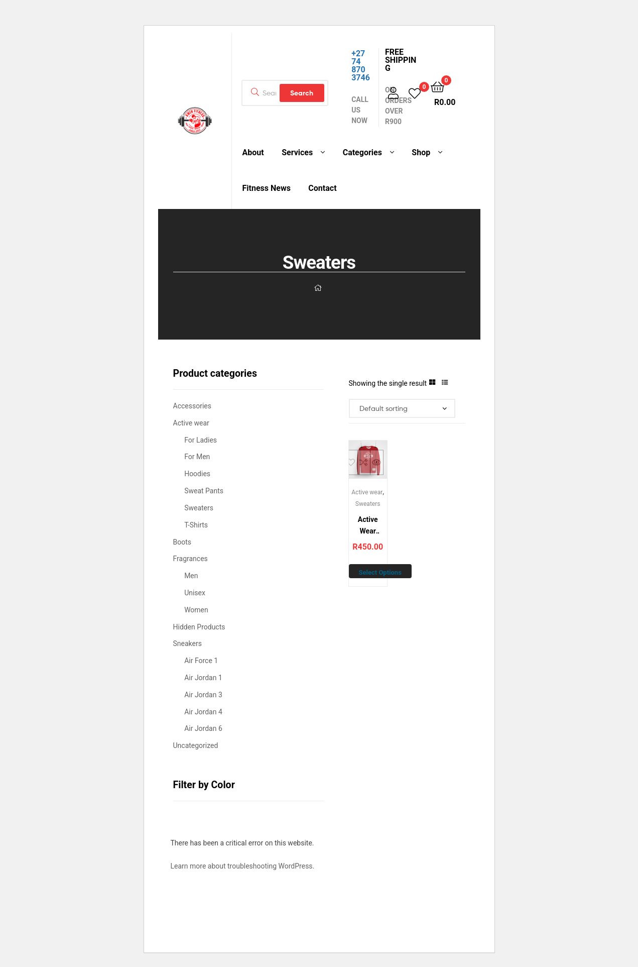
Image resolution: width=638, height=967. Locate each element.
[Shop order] (402, 408)
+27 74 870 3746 (360, 65)
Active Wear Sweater (367, 525)
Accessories (192, 406)
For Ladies (200, 440)
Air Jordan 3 (203, 695)
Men (191, 576)
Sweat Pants (203, 491)
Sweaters (367, 503)
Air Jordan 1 (203, 678)
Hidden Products (199, 627)
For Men (197, 457)
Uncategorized (195, 745)
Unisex (194, 593)
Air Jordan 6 (203, 728)
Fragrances (190, 559)
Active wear (366, 492)
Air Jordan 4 (203, 712)
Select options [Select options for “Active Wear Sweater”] (380, 572)
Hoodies (197, 474)
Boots (182, 542)
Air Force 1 (201, 661)
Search (301, 92)
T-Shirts (196, 525)
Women (196, 610)
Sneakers (187, 643)
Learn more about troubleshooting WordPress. (243, 866)
